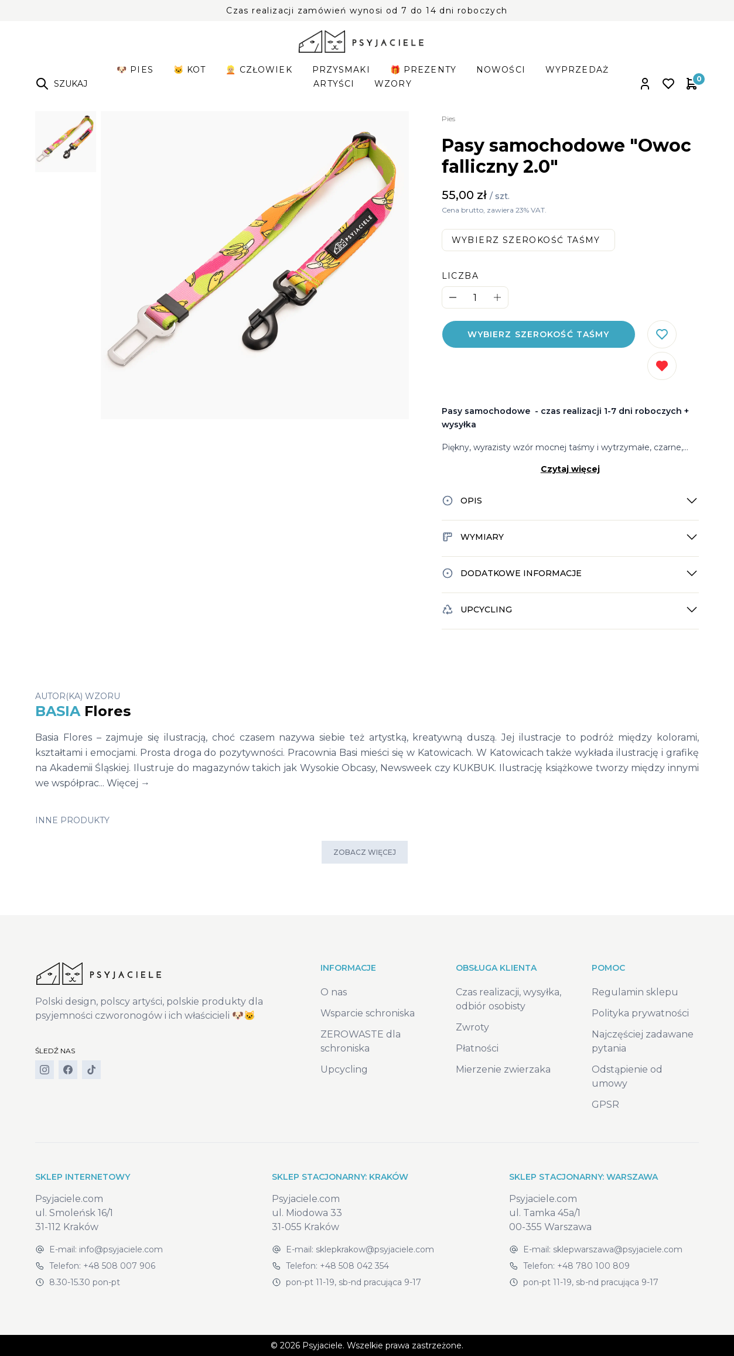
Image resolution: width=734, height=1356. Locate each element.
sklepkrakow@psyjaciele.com (375, 1249)
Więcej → (128, 783)
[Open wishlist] (668, 84)
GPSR (605, 1104)
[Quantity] (475, 297)
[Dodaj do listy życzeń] (662, 334)
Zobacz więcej (364, 852)
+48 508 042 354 (354, 1266)
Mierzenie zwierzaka (503, 1069)
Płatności (477, 1048)
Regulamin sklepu (635, 992)
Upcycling (344, 1069)
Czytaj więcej (570, 469)
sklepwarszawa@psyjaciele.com (617, 1249)
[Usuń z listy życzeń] (662, 366)
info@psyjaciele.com (121, 1249)
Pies (448, 118)
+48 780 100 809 (593, 1266)
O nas (333, 992)
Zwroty (472, 1027)
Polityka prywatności (640, 1013)
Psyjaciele (322, 1345)
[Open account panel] (645, 84)
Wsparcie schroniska (367, 1013)
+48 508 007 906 (119, 1266)
